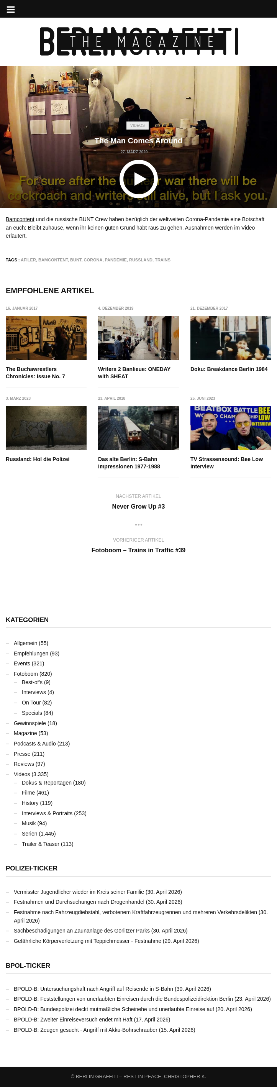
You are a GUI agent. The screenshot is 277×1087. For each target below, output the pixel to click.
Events (22, 663)
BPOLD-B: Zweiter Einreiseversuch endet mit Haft (73, 1019)
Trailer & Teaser (40, 844)
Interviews (34, 692)
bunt (75, 260)
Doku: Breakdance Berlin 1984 (229, 369)
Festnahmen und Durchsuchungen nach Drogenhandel (79, 902)
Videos (137, 125)
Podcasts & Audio (35, 744)
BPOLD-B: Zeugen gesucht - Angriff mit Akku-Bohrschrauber (85, 1030)
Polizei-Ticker (31, 868)
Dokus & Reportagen (47, 783)
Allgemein (25, 643)
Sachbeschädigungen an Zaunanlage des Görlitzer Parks (82, 931)
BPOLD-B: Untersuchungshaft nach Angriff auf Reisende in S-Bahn (93, 989)
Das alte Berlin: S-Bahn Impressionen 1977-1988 (129, 463)
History (30, 803)
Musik (29, 823)
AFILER (28, 260)
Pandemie (116, 260)
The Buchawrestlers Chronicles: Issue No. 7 (35, 373)
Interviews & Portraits (47, 813)
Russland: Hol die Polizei (37, 459)
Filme (28, 793)
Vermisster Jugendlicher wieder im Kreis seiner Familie (79, 892)
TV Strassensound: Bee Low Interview (226, 463)
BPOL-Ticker (28, 965)
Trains (162, 260)
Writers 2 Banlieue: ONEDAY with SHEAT (134, 373)
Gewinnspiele (30, 723)
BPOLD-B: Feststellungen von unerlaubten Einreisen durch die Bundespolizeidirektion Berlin (123, 999)
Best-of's (32, 682)
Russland (140, 260)
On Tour (31, 702)
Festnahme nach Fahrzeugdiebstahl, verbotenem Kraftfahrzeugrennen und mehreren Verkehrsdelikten (135, 912)
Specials (32, 713)
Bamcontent (20, 219)
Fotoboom (26, 674)
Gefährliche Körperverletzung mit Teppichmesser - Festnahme (87, 941)
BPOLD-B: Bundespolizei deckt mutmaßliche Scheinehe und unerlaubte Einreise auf (114, 1009)
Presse (22, 754)
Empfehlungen (31, 653)
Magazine (25, 733)
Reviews (24, 764)
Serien (29, 834)
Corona (93, 260)
